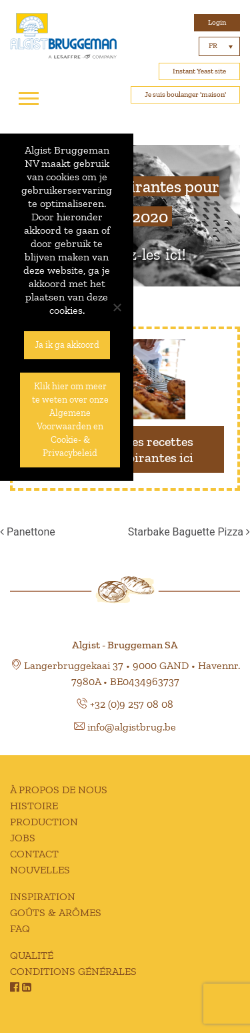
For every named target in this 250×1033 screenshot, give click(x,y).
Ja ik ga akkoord (67, 345)
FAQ (20, 928)
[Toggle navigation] (28, 98)
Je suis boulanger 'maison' (185, 94)
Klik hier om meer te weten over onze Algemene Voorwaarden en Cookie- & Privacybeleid (70, 420)
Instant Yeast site (199, 71)
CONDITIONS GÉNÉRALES (73, 971)
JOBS (22, 837)
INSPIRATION (42, 896)
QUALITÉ (31, 955)
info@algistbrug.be (131, 726)
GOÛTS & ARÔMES (55, 912)
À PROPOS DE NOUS (58, 789)
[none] (219, 46)
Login (217, 22)
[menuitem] (219, 46)
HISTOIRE (34, 805)
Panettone (27, 532)
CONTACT (34, 853)
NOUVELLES (40, 869)
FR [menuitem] (213, 45)
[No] (116, 307)
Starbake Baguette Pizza (189, 532)
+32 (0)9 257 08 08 (131, 704)
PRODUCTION (44, 821)
